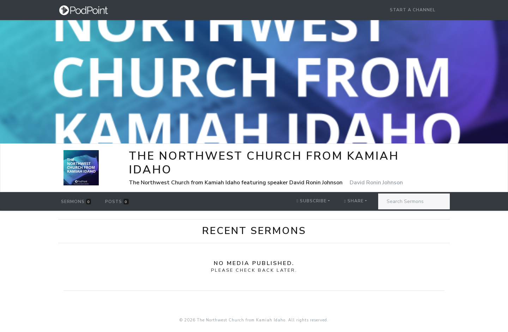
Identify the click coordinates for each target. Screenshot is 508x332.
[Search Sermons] (414, 201)
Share (353, 201)
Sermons (76, 201)
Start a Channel (413, 10)
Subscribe (312, 201)
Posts (116, 201)
